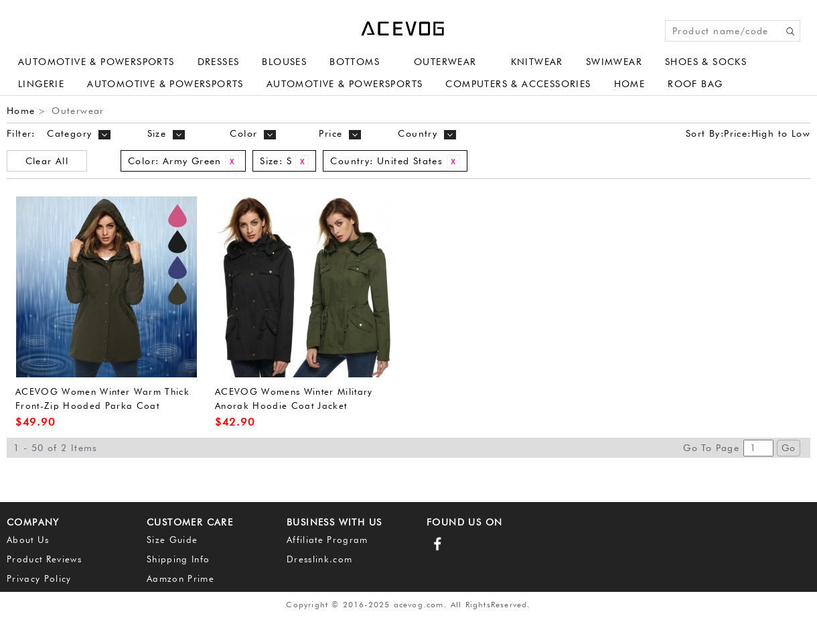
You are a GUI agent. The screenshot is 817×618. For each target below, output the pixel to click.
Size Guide (172, 539)
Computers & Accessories (518, 83)
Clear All (47, 161)
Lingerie (41, 83)
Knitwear (537, 61)
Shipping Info (178, 559)
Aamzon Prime (180, 578)
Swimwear (614, 61)
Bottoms (354, 61)
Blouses (284, 61)
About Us (28, 539)
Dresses (219, 61)
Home (630, 83)
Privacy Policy (39, 578)
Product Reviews (44, 559)
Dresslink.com (319, 559)
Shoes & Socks (706, 61)
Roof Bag (695, 83)
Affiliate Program (327, 539)
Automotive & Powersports (96, 61)
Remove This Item (231, 161)
